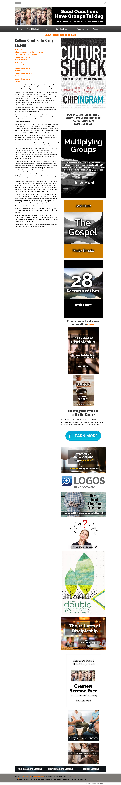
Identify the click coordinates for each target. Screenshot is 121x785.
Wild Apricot (93, 783)
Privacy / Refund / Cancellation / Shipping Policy (27, 778)
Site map (88, 779)
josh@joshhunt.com (38, 776)
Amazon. (91, 324)
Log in (18, 3)
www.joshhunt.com (26, 776)
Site (74, 776)
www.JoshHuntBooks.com (60, 35)
